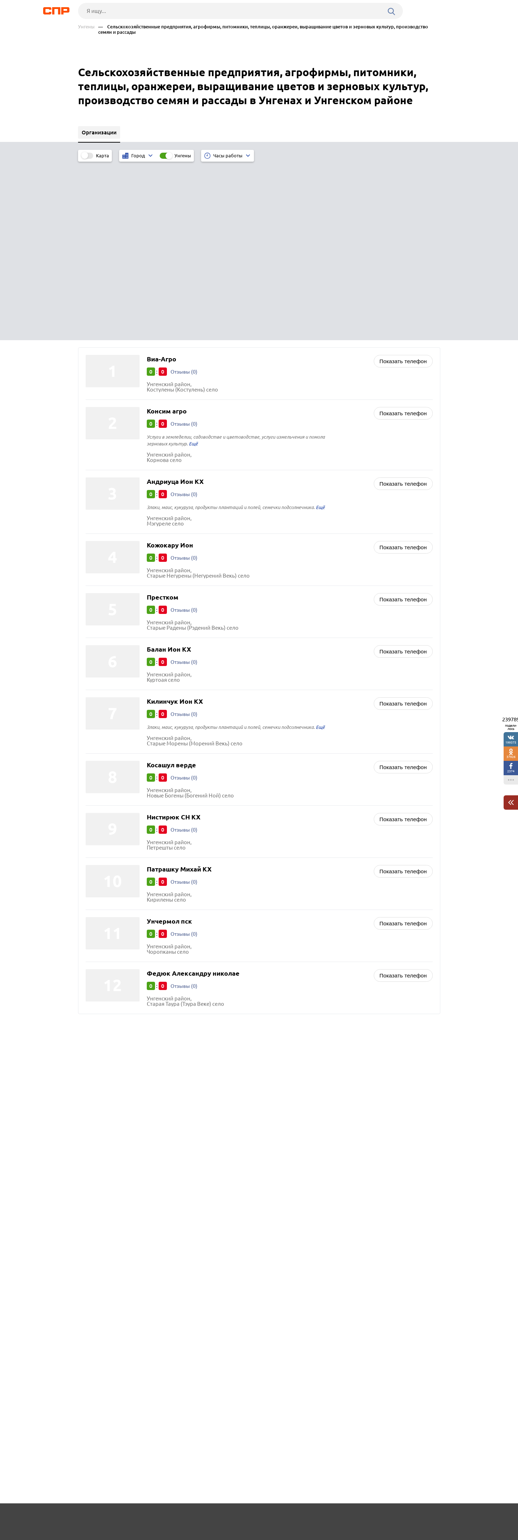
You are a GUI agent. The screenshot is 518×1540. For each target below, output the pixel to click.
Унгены (86, 26)
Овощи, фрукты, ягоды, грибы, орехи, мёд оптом (331, 911)
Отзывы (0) (184, 192)
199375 (510, 742)
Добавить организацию (408, 1518)
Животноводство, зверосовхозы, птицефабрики (330, 902)
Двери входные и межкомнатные (311, 928)
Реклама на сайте (186, 1519)
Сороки (97, 941)
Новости (136, 1519)
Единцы (98, 932)
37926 (510, 757)
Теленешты (102, 923)
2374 (510, 771)
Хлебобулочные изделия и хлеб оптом (318, 919)
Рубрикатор (91, 1519)
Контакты (239, 1519)
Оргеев (97, 959)
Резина (97, 950)
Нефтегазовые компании (300, 893)
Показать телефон (403, 182)
